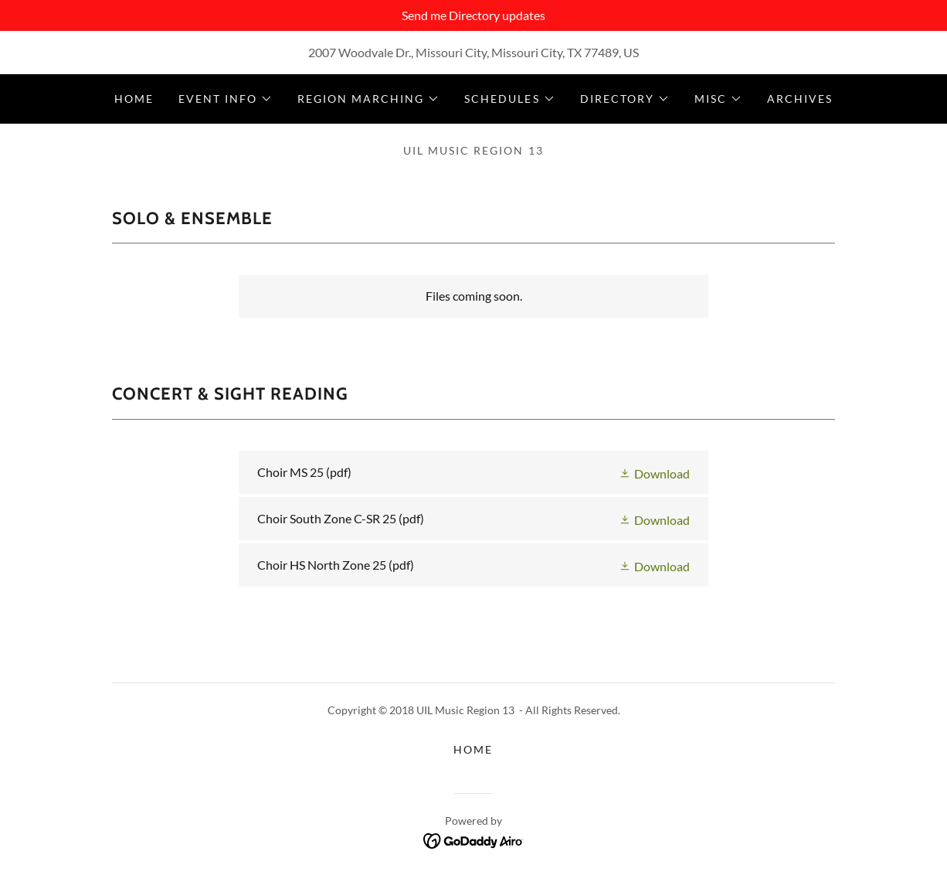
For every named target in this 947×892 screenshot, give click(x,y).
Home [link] (134, 98)
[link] (473, 472)
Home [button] (473, 749)
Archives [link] (800, 98)
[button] (225, 99)
